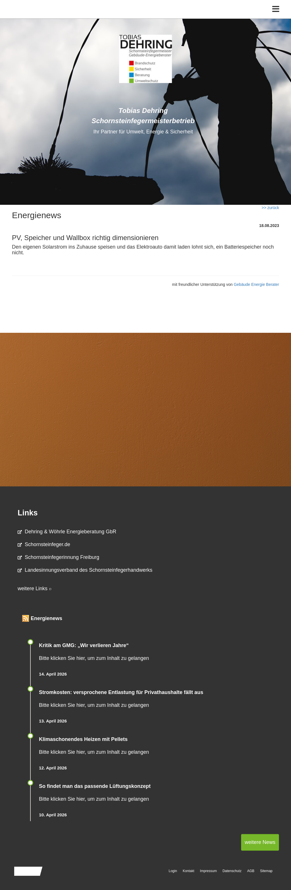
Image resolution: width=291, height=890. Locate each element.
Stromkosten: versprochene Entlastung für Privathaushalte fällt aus (121, 692)
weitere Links (35, 588)
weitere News (260, 842)
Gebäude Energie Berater (256, 284)
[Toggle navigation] (275, 16)
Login (173, 871)
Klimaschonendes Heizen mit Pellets (83, 739)
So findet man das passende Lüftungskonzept (95, 786)
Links (28, 513)
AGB (250, 871)
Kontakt (188, 871)
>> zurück (270, 207)
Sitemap (266, 871)
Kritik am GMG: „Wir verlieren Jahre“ (84, 645)
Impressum (208, 871)
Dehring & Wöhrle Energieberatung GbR (67, 531)
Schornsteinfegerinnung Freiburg (58, 557)
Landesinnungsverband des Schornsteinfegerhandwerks (85, 570)
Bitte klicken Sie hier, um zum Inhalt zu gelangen (94, 658)
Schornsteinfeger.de (44, 544)
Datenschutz (232, 871)
